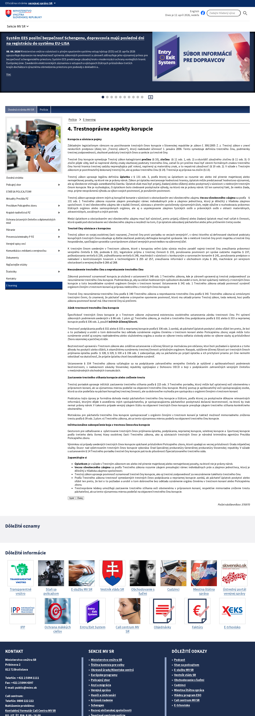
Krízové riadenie (103, 672)
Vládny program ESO (189, 667)
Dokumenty (12, 253)
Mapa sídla (89, 704)
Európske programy (105, 647)
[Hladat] (245, 13)
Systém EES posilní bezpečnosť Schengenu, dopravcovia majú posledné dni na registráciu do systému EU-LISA (69, 40)
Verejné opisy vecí (16, 240)
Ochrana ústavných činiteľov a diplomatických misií (23, 219)
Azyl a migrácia (102, 657)
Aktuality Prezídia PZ (18, 197)
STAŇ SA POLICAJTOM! (20, 190)
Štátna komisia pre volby (109, 637)
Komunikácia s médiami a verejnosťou (28, 246)
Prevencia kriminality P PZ (21, 233)
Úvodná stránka (15, 177)
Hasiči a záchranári (105, 667)
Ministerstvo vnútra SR (108, 632)
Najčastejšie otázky (17, 260)
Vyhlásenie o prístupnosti (117, 704)
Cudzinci (181, 657)
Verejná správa (102, 662)
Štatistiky (11, 266)
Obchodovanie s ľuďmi (191, 652)
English (194, 11)
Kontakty (11, 273)
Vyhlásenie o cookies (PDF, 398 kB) (161, 704)
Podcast (180, 632)
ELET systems (70, 704)
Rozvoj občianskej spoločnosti (113, 682)
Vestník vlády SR (186, 647)
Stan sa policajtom (188, 637)
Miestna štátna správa (190, 662)
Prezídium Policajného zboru (22, 204)
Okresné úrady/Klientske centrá (114, 642)
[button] (19, 25)
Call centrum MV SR (189, 672)
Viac (9, 73)
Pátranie (11, 226)
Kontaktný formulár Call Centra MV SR (32, 683)
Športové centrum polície (109, 687)
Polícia (47, 109)
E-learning (12, 279)
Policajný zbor (14, 184)
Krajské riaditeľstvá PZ (19, 210)
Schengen (99, 677)
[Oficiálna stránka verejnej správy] (43, 3)
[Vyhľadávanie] (224, 13)
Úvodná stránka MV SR (22, 109)
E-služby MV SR (186, 642)
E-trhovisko (183, 677)
